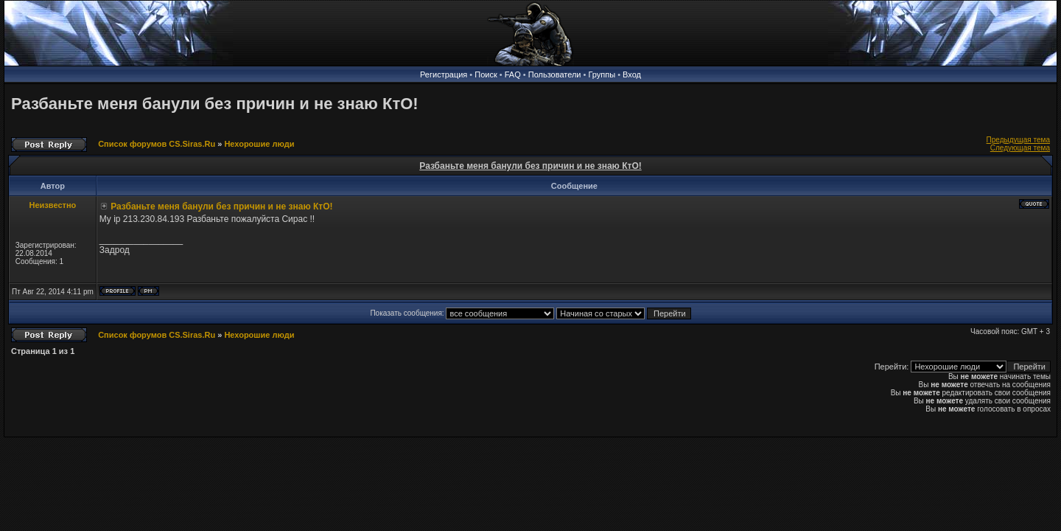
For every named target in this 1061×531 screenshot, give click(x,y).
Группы (601, 74)
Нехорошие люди (259, 143)
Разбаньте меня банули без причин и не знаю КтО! (215, 103)
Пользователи (554, 74)
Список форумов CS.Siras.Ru (156, 143)
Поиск (486, 74)
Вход (632, 74)
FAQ (513, 74)
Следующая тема (1020, 148)
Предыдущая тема (1018, 140)
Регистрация (443, 74)
